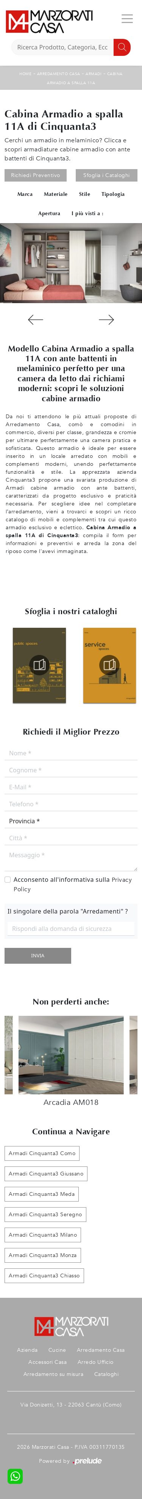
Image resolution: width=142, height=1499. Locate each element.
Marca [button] (25, 194)
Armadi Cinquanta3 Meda (42, 1194)
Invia (37, 955)
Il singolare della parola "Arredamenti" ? (68, 911)
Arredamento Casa (58, 74)
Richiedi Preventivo (35, 175)
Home (25, 74)
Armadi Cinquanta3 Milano (43, 1235)
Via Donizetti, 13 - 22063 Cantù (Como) (71, 1404)
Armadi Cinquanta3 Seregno (45, 1214)
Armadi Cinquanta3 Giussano (46, 1173)
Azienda (27, 1350)
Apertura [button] (49, 213)
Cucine (57, 1350)
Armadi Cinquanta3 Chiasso (44, 1275)
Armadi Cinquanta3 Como (42, 1153)
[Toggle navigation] (127, 18)
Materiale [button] (56, 194)
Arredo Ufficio (96, 1362)
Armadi (93, 74)
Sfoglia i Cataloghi (106, 175)
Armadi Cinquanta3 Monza (43, 1255)
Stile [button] (85, 194)
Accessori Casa (47, 1362)
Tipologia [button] (113, 194)
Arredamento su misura (53, 1374)
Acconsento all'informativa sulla (73, 884)
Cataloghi (106, 1374)
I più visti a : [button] (88, 213)
